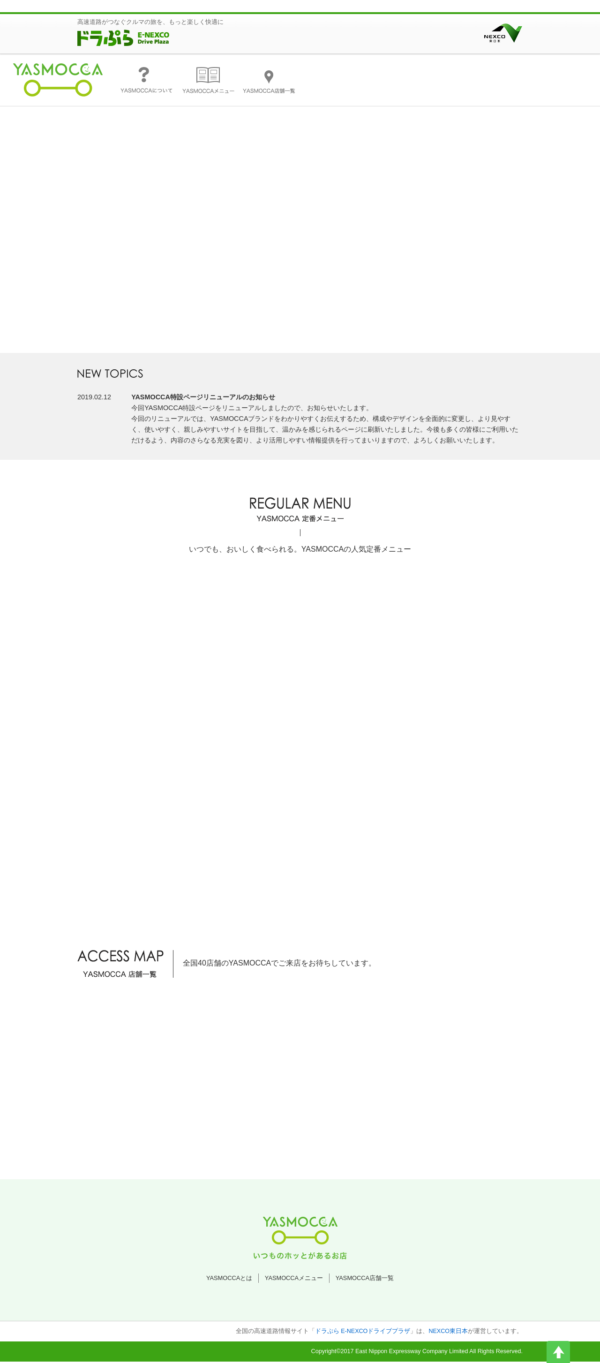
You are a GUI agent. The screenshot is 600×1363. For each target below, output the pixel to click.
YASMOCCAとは (229, 1278)
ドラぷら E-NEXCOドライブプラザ (363, 1332)
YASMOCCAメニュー (294, 1278)
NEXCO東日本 (448, 1332)
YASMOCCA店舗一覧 (365, 1278)
